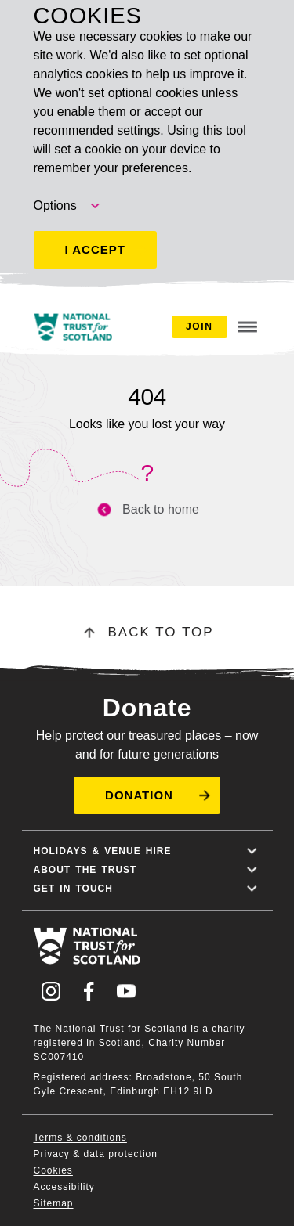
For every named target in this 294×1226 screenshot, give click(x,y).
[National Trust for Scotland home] (73, 327)
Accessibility (64, 1186)
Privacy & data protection (96, 1153)
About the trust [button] (147, 869)
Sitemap (54, 1203)
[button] (147, 795)
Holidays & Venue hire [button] (147, 851)
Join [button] (199, 326)
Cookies (53, 1170)
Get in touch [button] (147, 888)
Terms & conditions (80, 1137)
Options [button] (68, 206)
